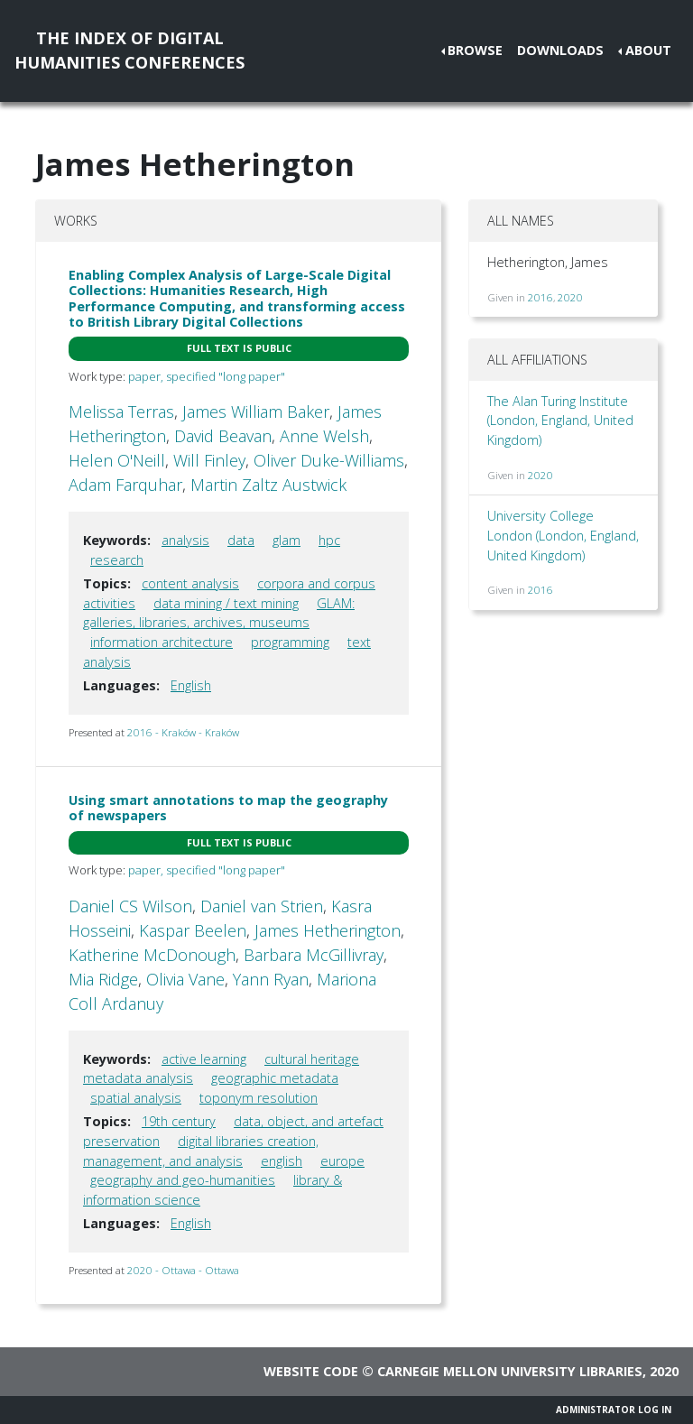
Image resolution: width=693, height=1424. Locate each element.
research (116, 560)
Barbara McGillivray (313, 955)
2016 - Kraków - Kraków (183, 732)
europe (342, 1161)
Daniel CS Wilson (130, 906)
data (240, 540)
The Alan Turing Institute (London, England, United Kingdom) (560, 420)
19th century (179, 1121)
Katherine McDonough (152, 955)
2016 (540, 297)
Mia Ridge (103, 979)
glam (286, 540)
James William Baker (255, 411)
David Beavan (223, 436)
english (281, 1161)
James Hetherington (327, 930)
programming (290, 642)
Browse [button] (475, 50)
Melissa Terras (121, 411)
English (191, 685)
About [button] (648, 50)
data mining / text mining (226, 603)
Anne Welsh (324, 436)
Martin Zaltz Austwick (268, 484)
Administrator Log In (613, 1409)
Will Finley (209, 460)
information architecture (161, 642)
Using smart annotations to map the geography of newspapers (228, 807)
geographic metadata (274, 1077)
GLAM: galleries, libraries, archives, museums (219, 613)
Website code (310, 1371)
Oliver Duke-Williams (329, 460)
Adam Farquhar (125, 484)
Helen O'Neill (117, 460)
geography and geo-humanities (182, 1179)
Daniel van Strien (261, 906)
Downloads (560, 50)
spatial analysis (135, 1097)
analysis (185, 540)
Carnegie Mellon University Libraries (509, 1371)
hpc (329, 540)
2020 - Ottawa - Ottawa (183, 1270)
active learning (204, 1059)
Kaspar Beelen (192, 930)
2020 (570, 297)
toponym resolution (258, 1097)
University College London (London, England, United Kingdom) (563, 535)
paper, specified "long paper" (206, 376)
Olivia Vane (185, 979)
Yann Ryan (271, 979)
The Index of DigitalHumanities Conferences (129, 50)
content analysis (190, 583)
